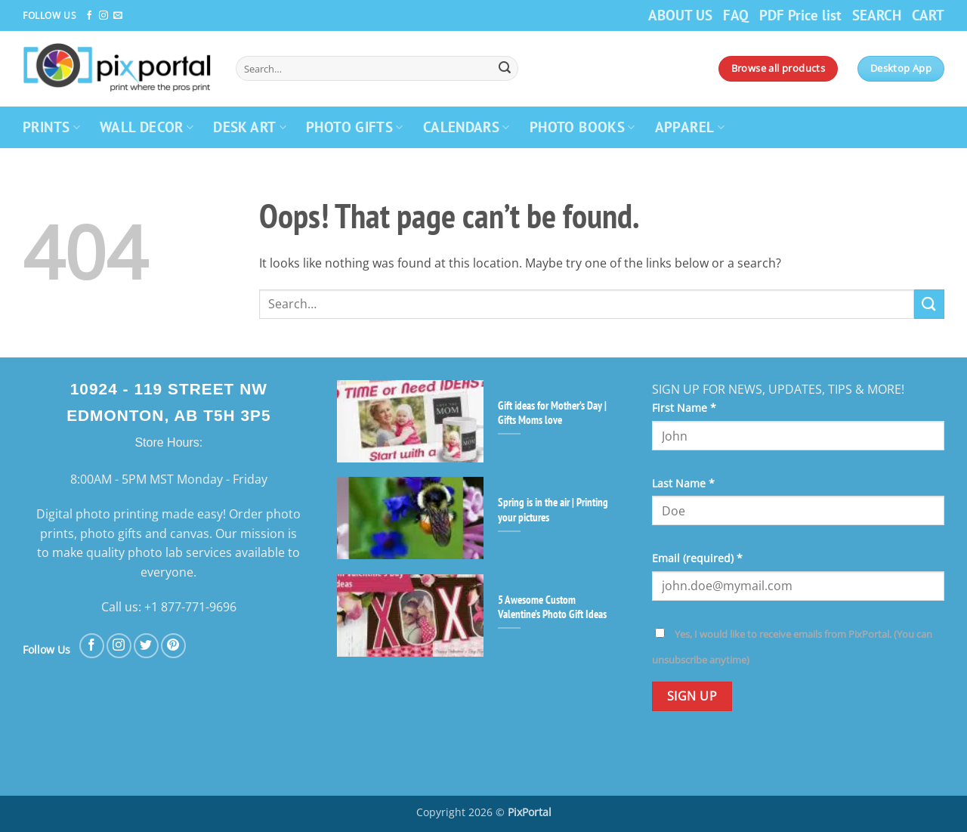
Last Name (683, 483)
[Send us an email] (117, 16)
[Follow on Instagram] (103, 16)
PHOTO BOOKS (582, 126)
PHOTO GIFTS (354, 126)
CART (928, 14)
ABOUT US (680, 14)
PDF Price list (800, 14)
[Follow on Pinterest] (173, 645)
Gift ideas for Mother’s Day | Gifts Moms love (552, 412)
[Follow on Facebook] (89, 16)
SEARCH (876, 14)
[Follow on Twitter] (146, 645)
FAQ (736, 14)
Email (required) (697, 558)
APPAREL (689, 126)
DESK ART (249, 126)
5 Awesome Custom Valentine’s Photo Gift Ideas (552, 606)
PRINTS (51, 126)
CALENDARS (466, 126)
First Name (684, 408)
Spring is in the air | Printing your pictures (553, 509)
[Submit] (504, 69)
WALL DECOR (146, 126)
